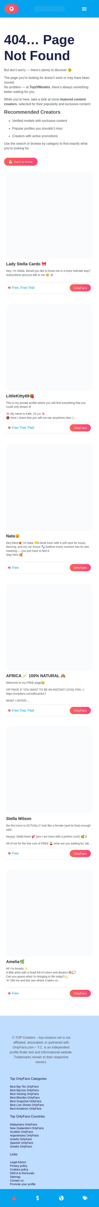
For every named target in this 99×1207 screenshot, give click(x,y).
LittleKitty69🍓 (20, 396)
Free (15, 287)
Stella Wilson (18, 818)
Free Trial (27, 287)
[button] (84, 9)
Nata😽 (13, 536)
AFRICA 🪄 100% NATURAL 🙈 (36, 675)
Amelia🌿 (15, 961)
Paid (30, 427)
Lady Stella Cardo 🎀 (26, 264)
